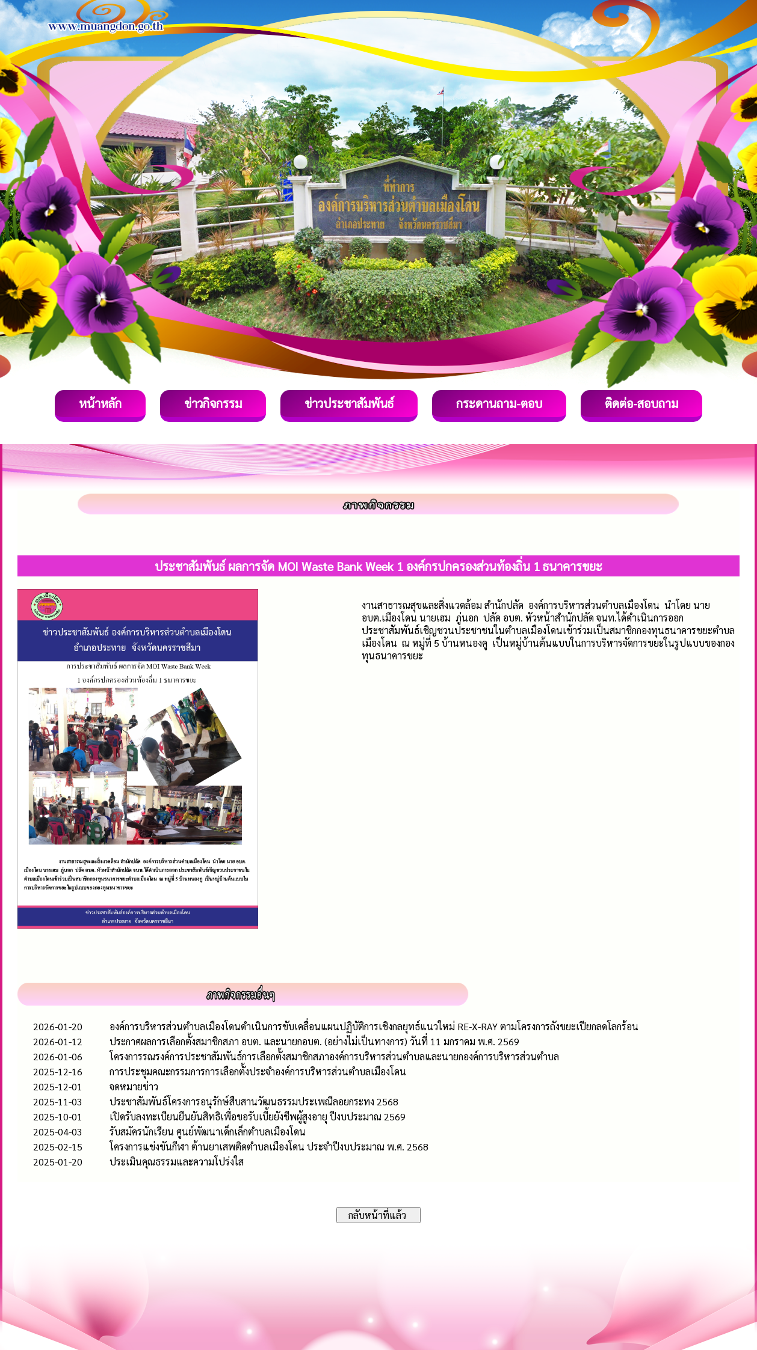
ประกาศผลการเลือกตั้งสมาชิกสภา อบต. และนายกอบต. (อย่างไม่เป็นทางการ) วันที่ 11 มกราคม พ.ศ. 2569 (314, 1041)
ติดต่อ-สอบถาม (641, 403)
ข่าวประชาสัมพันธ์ (349, 403)
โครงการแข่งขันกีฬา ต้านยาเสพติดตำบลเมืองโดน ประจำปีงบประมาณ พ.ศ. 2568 (269, 1146)
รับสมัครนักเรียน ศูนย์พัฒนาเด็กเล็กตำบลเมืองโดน (208, 1131)
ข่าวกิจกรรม (213, 403)
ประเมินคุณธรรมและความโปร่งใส (177, 1161)
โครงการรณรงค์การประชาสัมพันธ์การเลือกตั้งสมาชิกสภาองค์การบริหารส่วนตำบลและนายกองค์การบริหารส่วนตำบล (334, 1056)
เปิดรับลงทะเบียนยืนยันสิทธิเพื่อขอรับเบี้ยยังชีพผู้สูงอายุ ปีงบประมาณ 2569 (258, 1116)
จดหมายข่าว (134, 1086)
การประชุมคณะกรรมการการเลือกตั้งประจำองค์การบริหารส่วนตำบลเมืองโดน (258, 1071)
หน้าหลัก (100, 403)
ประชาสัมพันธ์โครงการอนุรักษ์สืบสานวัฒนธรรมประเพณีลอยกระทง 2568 (254, 1101)
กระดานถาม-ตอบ (499, 403)
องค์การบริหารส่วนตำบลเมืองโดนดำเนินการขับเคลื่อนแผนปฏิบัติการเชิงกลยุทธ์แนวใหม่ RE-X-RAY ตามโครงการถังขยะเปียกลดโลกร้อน (374, 1026)
